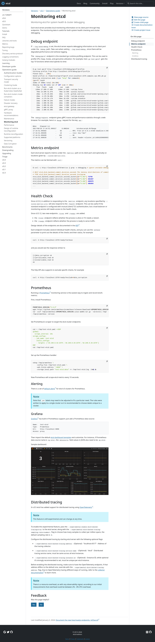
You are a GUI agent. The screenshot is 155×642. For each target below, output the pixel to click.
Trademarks (80, 639)
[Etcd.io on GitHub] (150, 632)
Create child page (139, 22)
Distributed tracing (139, 59)
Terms (67, 639)
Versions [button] (119, 3)
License (87, 639)
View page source (139, 17)
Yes (33, 604)
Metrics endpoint (138, 44)
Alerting (135, 53)
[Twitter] (8, 632)
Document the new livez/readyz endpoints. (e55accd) (77, 620)
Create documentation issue (142, 26)
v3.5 (42, 11)
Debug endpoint (138, 41)
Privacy (73, 639)
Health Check (136, 47)
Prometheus (136, 50)
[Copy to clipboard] (107, 68)
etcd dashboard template (61, 437)
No (41, 604)
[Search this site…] (140, 3)
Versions (34, 11)
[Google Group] (4, 632)
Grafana (135, 56)
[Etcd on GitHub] (147, 632)
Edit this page (138, 20)
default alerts (49, 388)
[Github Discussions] (11, 632)
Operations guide (53, 11)
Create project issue (140, 30)
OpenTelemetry (86, 507)
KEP (76, 225)
